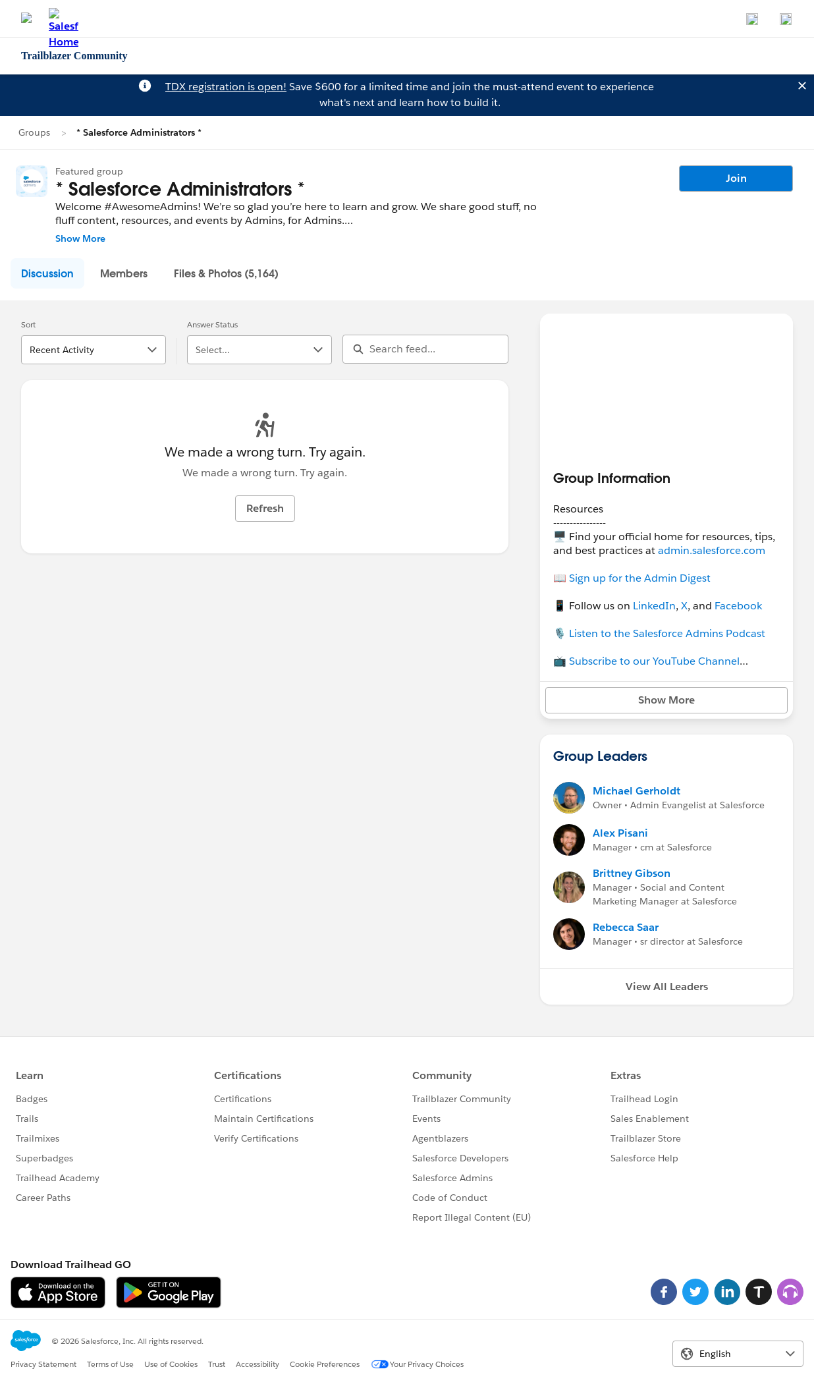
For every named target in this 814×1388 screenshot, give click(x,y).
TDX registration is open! (225, 87)
